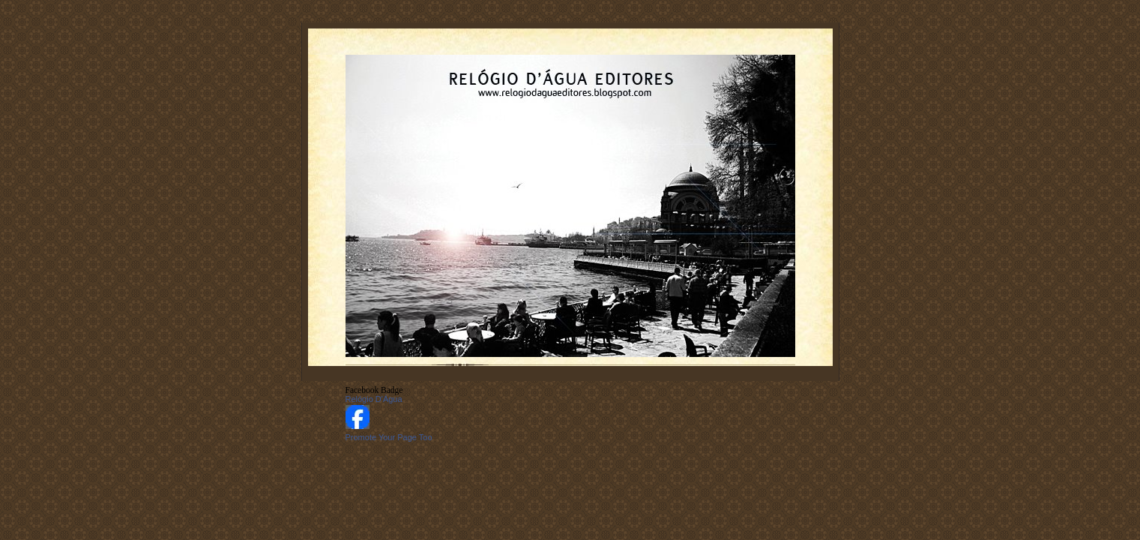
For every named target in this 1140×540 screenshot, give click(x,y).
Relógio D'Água (374, 399)
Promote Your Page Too (389, 437)
